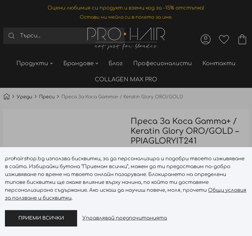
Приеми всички (41, 218)
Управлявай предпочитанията (124, 218)
